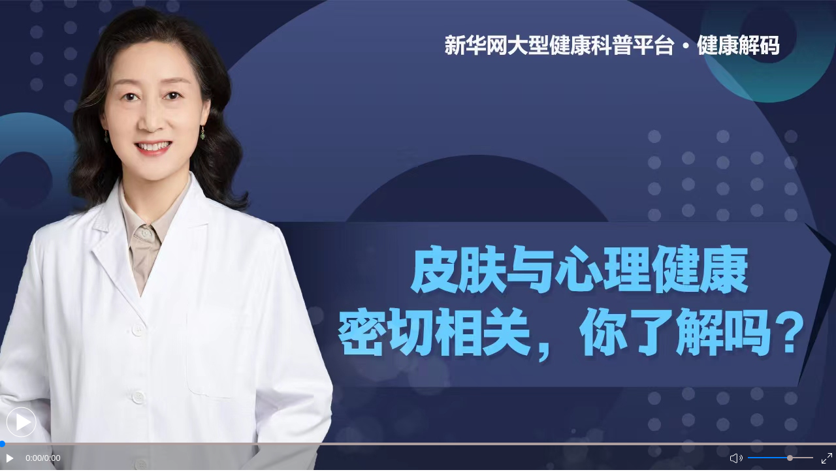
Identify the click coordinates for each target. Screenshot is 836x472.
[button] (21, 422)
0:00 (33, 458)
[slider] (790, 458)
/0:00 (51, 458)
